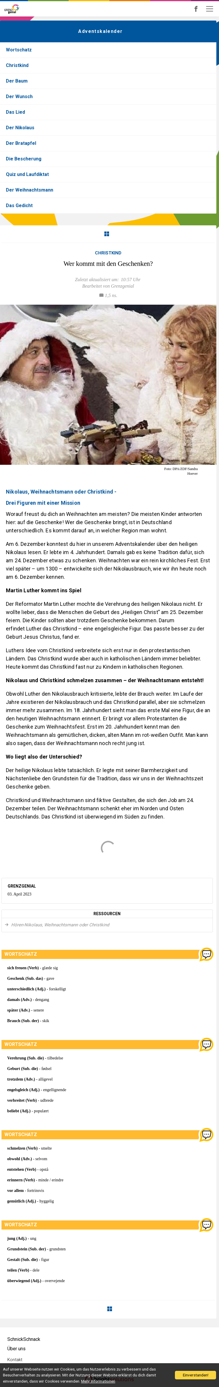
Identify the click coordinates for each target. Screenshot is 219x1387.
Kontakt (14, 1359)
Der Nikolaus (20, 127)
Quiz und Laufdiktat (27, 174)
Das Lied (15, 112)
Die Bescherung (23, 159)
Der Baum (17, 81)
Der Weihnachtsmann (29, 190)
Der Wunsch (19, 96)
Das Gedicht (19, 205)
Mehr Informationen (98, 1381)
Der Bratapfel (21, 143)
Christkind (17, 65)
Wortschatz (19, 50)
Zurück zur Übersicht (106, 234)
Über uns (16, 1348)
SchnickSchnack (23, 1339)
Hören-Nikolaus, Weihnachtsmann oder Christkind (59, 925)
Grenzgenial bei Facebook (204, 9)
